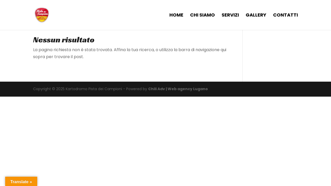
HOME (176, 15)
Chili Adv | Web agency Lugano (178, 88)
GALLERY (256, 15)
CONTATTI (285, 15)
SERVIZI (230, 15)
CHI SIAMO (202, 15)
